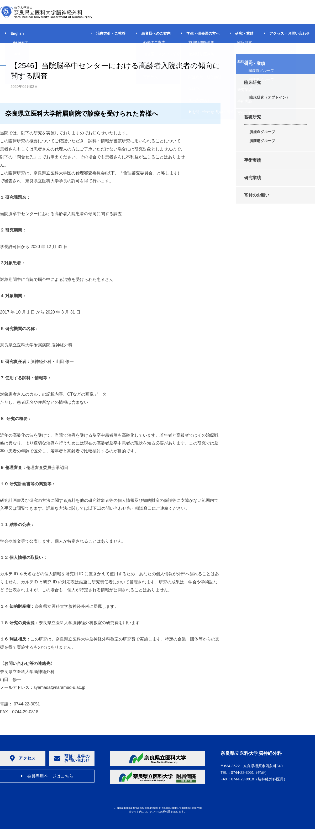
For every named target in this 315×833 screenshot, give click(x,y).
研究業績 (252, 177)
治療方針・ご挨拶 (110, 33)
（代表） (250, 772)
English (17, 33)
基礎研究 (252, 117)
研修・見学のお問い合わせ (72, 758)
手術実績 (252, 160)
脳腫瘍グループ (262, 141)
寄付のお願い (256, 195)
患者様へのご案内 (156, 33)
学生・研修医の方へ (202, 33)
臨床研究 (252, 82)
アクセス (22, 758)
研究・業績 (244, 33)
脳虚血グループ (262, 132)
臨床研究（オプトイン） (269, 97)
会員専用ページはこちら (47, 776)
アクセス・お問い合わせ (289, 33)
